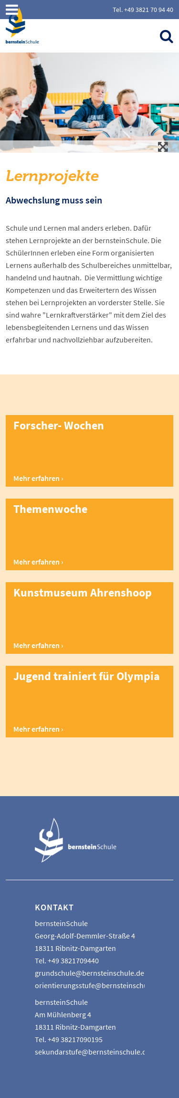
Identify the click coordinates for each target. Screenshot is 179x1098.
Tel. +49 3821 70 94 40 (143, 9)
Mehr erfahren (36, 478)
